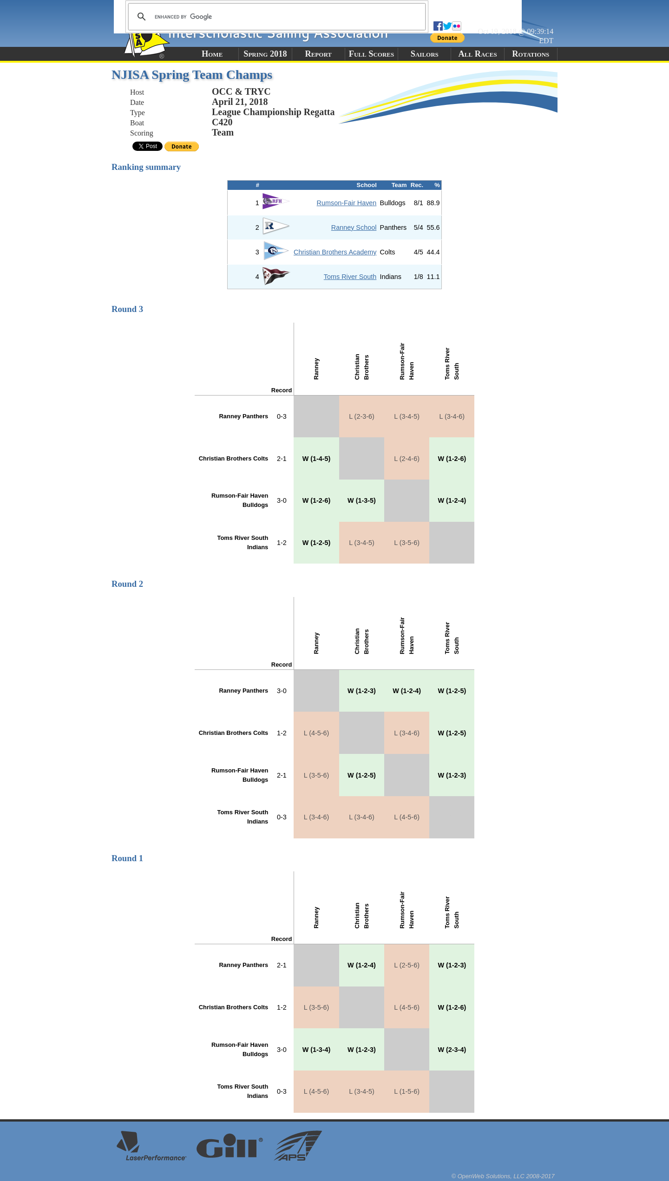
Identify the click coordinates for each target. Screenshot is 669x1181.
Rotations (530, 53)
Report (318, 53)
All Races (477, 53)
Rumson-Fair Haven (347, 203)
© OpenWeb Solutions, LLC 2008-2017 (503, 1176)
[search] (275, 16)
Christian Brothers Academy (335, 252)
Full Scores (371, 53)
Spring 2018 (265, 53)
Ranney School (354, 227)
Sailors (425, 53)
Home (212, 53)
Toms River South (350, 276)
